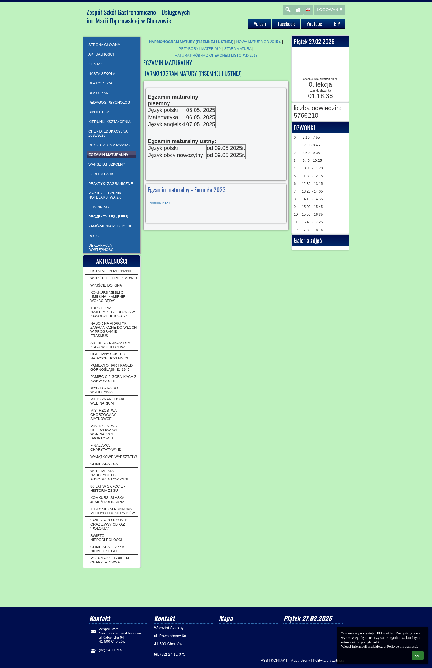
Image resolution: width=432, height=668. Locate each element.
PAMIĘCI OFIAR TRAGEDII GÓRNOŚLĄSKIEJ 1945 (112, 367)
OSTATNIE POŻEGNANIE (111, 271)
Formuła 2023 (159, 203)
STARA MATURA (237, 48)
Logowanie (329, 9)
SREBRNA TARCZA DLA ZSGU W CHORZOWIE (110, 345)
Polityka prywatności (329, 660)
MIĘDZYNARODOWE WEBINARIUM (107, 401)
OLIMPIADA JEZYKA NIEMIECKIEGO (107, 549)
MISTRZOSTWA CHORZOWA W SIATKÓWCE (103, 414)
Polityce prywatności (402, 646)
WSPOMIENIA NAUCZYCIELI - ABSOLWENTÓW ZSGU (110, 475)
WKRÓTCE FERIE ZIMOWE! (113, 278)
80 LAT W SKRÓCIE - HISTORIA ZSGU (107, 488)
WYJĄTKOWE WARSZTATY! (113, 457)
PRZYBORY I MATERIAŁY (200, 48)
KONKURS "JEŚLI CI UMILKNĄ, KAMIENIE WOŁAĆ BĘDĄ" (107, 296)
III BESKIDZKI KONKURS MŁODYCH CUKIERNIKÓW (112, 511)
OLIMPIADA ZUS (104, 464)
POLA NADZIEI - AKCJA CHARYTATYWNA (109, 560)
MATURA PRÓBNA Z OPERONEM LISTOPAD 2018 (215, 55)
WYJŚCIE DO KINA (106, 285)
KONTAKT (279, 660)
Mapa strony (300, 660)
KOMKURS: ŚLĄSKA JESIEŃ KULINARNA (107, 500)
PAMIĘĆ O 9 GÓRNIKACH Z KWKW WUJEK (113, 379)
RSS (264, 660)
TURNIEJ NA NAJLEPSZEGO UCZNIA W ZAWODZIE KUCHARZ (112, 312)
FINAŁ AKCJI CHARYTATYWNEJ (105, 447)
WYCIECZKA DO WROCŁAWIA (104, 390)
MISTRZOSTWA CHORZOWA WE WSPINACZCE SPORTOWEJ (104, 432)
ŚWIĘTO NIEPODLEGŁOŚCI (106, 538)
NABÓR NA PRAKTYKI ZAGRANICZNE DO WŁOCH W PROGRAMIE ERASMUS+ (113, 329)
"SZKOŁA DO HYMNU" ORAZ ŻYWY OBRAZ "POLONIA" (108, 524)
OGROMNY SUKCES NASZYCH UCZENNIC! (109, 356)
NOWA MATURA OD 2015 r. (258, 42)
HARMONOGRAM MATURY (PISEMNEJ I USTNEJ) (191, 42)
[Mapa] (248, 634)
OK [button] (417, 655)
